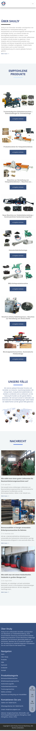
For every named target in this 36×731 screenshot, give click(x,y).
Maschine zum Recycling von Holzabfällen (14, 694)
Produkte (4, 659)
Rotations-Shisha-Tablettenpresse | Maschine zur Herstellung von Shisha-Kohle (18, 317)
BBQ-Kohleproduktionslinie (18, 283)
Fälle (2, 662)
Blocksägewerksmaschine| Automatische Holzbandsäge (18, 353)
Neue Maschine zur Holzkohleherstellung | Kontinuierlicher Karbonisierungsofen (18, 216)
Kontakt (3, 670)
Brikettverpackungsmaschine (10, 681)
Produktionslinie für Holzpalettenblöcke (18, 147)
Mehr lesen (5, 53)
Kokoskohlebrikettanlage (18, 250)
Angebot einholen (18, 119)
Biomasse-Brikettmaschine (9, 678)
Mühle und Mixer (6, 692)
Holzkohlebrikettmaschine (9, 686)
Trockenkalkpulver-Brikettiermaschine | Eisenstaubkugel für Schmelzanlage (18, 112)
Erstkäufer (4, 668)
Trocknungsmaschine (7, 689)
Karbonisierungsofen (7, 684)
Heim (2, 654)
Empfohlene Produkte (18, 72)
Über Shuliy (4, 657)
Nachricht (4, 665)
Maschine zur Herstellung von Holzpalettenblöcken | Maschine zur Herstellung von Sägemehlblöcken (18, 181)
